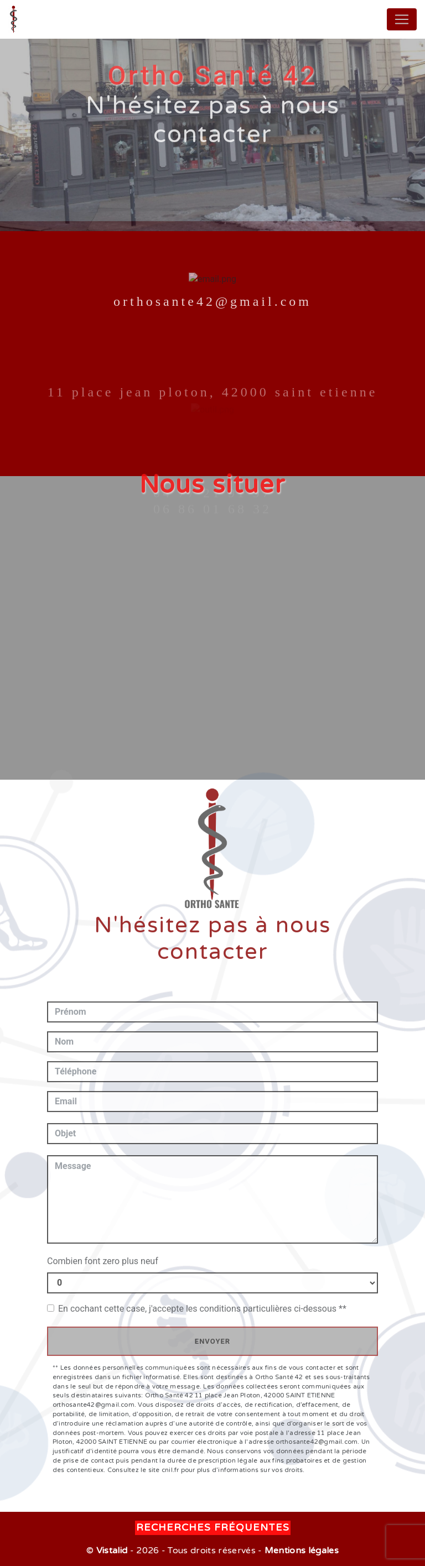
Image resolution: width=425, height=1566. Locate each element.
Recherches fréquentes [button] (212, 1527)
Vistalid (112, 1550)
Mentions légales (300, 1550)
